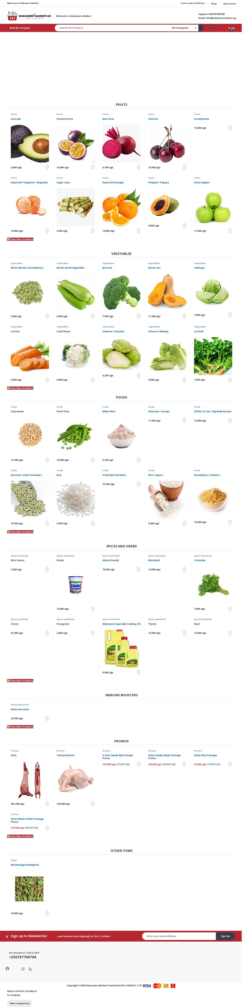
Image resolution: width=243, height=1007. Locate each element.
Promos (14, 750)
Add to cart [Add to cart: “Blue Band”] (184, 569)
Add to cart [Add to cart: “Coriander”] (230, 609)
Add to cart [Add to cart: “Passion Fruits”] (93, 167)
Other (14, 860)
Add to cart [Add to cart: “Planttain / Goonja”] (184, 420)
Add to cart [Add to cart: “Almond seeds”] (139, 569)
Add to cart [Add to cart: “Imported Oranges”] (139, 231)
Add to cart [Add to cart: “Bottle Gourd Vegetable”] (93, 316)
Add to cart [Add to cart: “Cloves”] (47, 633)
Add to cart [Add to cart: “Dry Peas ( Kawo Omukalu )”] (47, 523)
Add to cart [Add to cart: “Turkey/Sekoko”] (93, 803)
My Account (229, 3)
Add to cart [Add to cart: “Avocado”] (47, 167)
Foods (14, 407)
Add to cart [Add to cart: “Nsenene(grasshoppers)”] (47, 913)
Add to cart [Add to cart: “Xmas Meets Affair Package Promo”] (47, 828)
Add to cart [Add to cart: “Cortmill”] (230, 380)
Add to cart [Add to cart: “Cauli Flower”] (93, 380)
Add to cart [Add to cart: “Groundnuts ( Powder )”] (230, 522)
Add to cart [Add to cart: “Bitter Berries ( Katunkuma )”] (47, 316)
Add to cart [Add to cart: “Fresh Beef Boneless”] (139, 484)
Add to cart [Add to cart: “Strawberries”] (230, 128)
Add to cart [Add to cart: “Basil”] (230, 633)
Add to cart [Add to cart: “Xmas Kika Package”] (230, 764)
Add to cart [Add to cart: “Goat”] (47, 803)
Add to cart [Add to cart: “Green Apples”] (230, 231)
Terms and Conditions (193, 3)
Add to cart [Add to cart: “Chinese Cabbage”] (184, 380)
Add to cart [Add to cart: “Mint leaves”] (47, 569)
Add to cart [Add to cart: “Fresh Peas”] (93, 460)
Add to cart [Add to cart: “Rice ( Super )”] (184, 523)
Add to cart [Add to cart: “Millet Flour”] (139, 460)
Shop (214, 3)
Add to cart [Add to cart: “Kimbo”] (93, 609)
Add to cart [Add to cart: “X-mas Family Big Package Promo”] (139, 764)
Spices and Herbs (19, 555)
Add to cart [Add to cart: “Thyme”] (184, 633)
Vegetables (17, 263)
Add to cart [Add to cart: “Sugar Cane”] (93, 231)
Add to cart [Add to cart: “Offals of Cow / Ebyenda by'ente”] (230, 420)
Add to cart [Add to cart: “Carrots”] (47, 380)
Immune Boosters (20, 704)
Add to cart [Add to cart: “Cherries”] (184, 167)
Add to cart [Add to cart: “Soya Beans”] (47, 460)
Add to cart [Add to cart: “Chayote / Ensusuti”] (139, 375)
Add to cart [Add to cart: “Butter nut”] (184, 316)
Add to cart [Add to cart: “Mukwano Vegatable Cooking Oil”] (139, 672)
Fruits (14, 114)
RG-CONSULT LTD (132, 985)
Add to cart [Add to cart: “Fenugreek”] (93, 633)
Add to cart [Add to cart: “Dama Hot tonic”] (47, 718)
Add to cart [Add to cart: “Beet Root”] (139, 167)
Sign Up (225, 936)
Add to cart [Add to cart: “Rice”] (93, 523)
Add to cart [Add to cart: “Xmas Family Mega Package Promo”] (184, 764)
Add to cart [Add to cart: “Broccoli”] (139, 316)
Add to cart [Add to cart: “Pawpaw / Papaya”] (184, 225)
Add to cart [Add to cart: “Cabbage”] (230, 315)
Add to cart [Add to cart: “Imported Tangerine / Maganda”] (47, 231)
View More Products (20, 239)
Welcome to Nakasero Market (23, 3)
